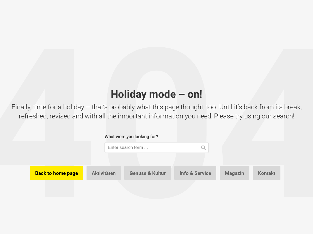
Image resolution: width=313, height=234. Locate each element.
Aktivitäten (104, 173)
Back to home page (56, 173)
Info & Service (195, 173)
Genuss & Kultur (148, 173)
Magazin (234, 173)
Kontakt (266, 173)
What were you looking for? (131, 137)
